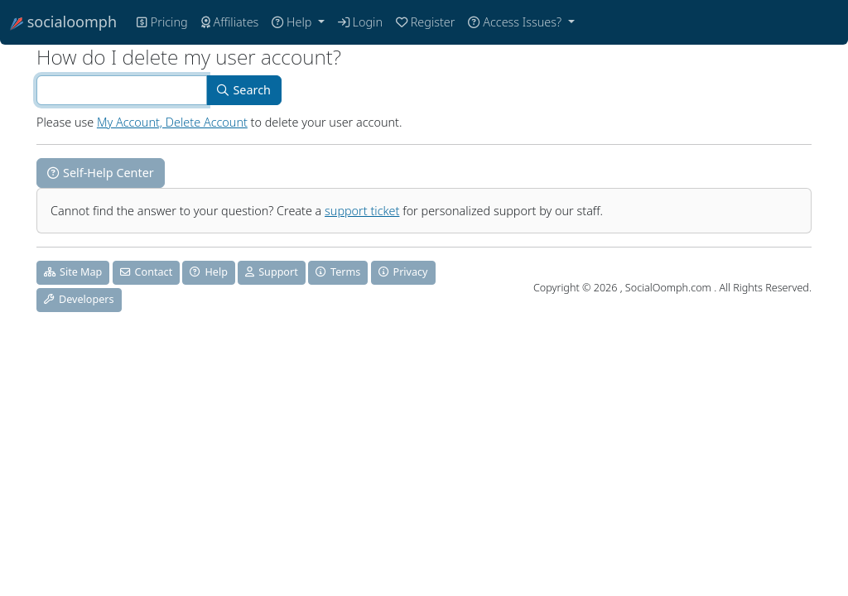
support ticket (362, 211)
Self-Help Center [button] (100, 172)
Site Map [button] (73, 272)
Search (244, 90)
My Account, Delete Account (172, 122)
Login (360, 22)
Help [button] (208, 272)
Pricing (162, 22)
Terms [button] (338, 272)
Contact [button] (146, 272)
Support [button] (271, 272)
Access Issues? (516, 22)
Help (293, 22)
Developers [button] (79, 299)
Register (425, 22)
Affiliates (230, 22)
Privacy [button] (403, 272)
